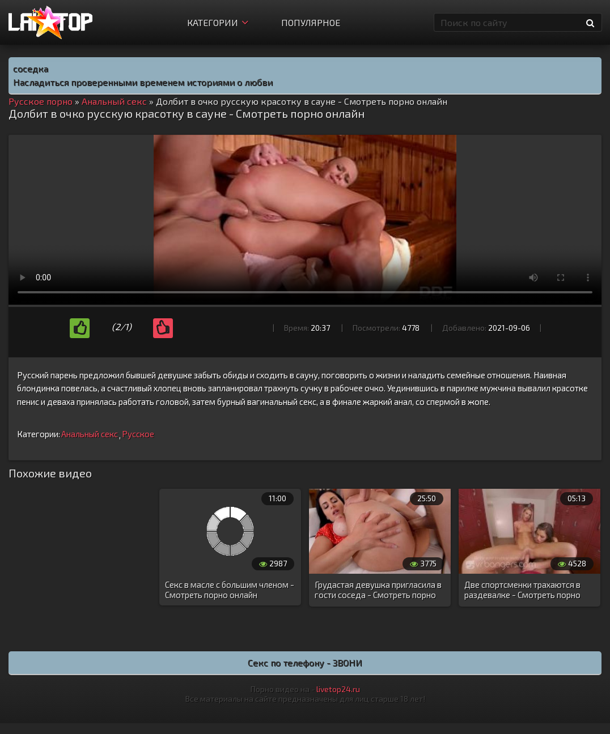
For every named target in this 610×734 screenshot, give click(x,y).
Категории (217, 22)
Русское (138, 434)
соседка (30, 68)
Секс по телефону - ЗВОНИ (305, 662)
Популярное (310, 22)
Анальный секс (89, 434)
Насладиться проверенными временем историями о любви (143, 81)
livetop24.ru (338, 689)
